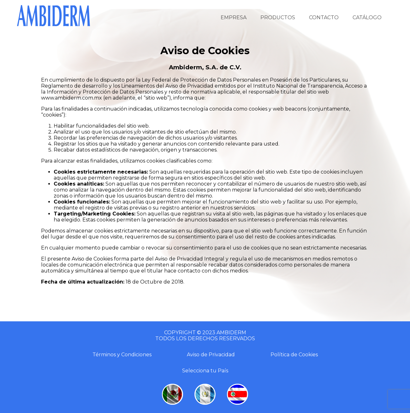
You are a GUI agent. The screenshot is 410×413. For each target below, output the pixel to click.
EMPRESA (234, 17)
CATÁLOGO (367, 17)
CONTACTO (324, 17)
